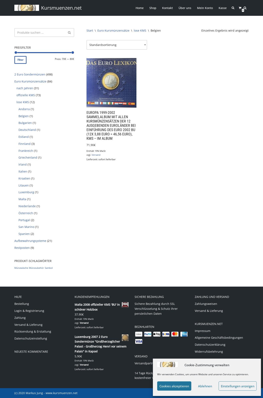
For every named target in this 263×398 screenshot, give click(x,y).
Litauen (23, 185)
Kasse (223, 8)
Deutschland (27, 130)
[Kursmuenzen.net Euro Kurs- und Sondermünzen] (48, 8)
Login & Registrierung (29, 311)
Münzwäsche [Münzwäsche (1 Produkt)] (21, 267)
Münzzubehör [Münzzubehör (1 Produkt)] (36, 267)
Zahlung (20, 318)
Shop (152, 8)
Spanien (24, 234)
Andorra (24, 109)
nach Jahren (24, 88)
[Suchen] (245, 7)
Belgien (23, 116)
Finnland (24, 144)
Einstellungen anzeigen (237, 386)
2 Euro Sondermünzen (29, 74)
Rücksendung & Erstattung (32, 331)
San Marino (26, 227)
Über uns (185, 8)
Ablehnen (205, 386)
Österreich (25, 213)
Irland (22, 164)
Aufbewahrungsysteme (30, 241)
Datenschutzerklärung (210, 345)
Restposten (22, 248)
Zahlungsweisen (206, 304)
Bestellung (21, 304)
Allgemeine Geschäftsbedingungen (219, 338)
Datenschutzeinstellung (30, 338)
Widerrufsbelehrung (209, 351)
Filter (20, 60)
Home (140, 8)
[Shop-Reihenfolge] (117, 45)
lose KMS (22, 102)
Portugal (24, 220)
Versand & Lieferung (28, 325)
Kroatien (24, 178)
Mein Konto (205, 8)
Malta (22, 199)
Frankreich (25, 151)
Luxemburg (26, 192)
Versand (96, 154)
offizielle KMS (25, 95)
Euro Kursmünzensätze (30, 81)
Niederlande (27, 206)
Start (90, 30)
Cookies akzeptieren (174, 386)
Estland (23, 137)
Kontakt (167, 8)
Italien (22, 171)
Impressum (202, 331)
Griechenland (27, 157)
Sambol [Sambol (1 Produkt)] (49, 267)
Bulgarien (25, 123)
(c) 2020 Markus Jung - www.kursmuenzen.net (45, 393)
